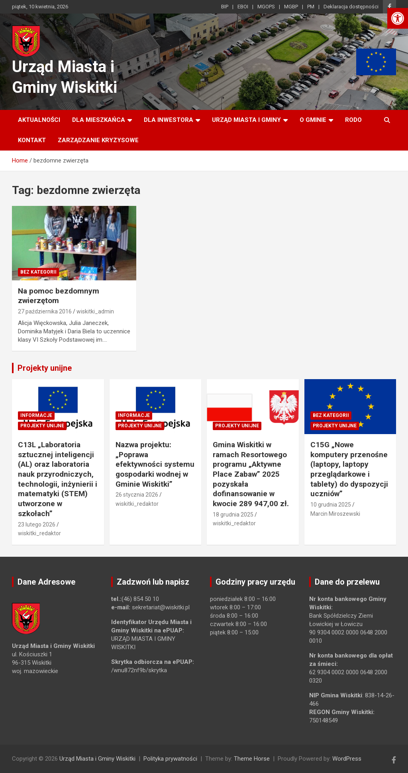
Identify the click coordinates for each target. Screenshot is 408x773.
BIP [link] (224, 7)
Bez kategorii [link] (38, 272)
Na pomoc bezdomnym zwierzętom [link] (58, 295)
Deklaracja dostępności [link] (351, 7)
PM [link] (310, 7)
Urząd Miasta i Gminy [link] (246, 119)
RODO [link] (353, 119)
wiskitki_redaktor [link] (39, 533)
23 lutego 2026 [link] (36, 524)
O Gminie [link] (313, 119)
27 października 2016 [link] (45, 311)
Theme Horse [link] (252, 758)
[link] (397, 18)
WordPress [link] (346, 758)
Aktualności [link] (39, 119)
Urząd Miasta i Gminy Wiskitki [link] (97, 758)
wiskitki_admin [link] (95, 311)
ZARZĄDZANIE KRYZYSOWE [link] (98, 140)
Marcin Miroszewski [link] (335, 514)
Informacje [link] (36, 415)
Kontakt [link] (32, 140)
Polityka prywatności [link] (170, 758)
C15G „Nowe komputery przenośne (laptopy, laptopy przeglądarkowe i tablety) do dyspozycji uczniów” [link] (349, 469)
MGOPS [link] (266, 7)
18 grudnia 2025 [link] (233, 514)
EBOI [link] (242, 7)
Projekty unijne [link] (45, 368)
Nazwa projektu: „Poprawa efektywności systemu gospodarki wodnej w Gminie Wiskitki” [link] (155, 464)
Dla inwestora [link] (168, 119)
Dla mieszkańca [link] (98, 119)
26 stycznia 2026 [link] (137, 494)
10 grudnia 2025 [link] (330, 504)
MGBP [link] (291, 7)
